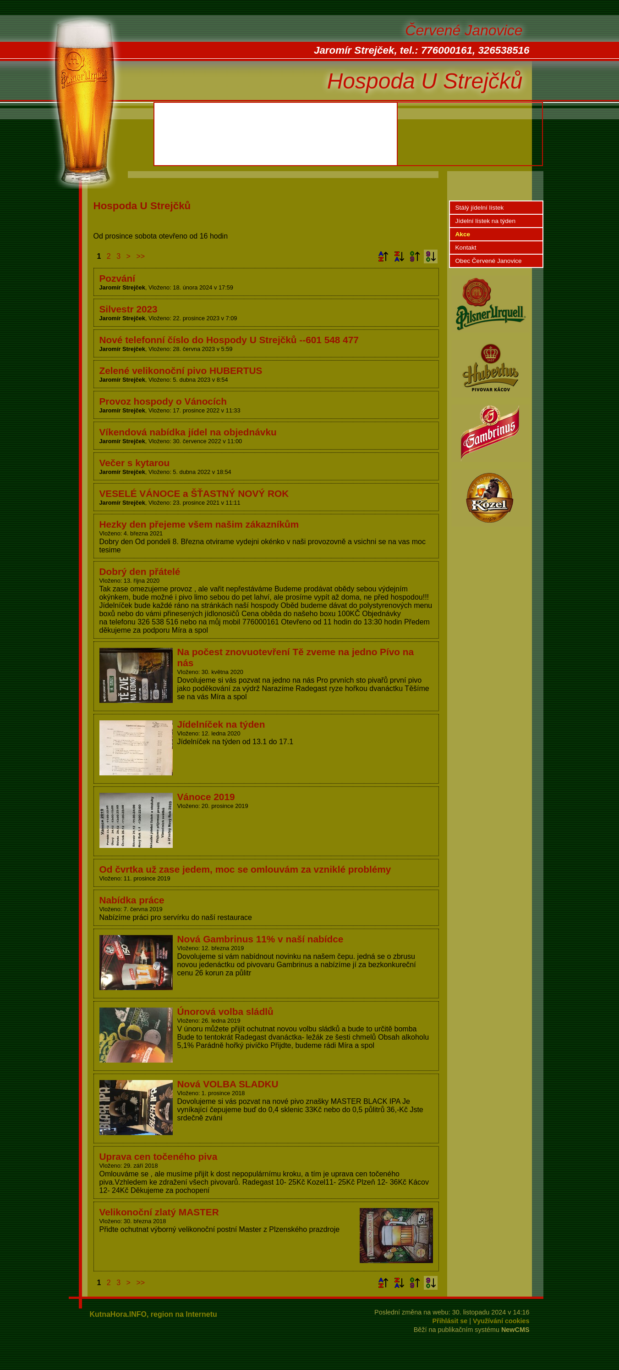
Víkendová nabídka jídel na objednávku (188, 432)
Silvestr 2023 (128, 309)
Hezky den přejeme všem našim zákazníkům (199, 524)
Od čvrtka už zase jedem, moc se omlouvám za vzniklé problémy (245, 869)
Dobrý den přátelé (140, 571)
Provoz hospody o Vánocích (163, 401)
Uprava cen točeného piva (158, 1156)
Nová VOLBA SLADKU (228, 1084)
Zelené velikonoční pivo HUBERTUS (181, 370)
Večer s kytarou (134, 462)
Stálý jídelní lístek (479, 207)
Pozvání (117, 278)
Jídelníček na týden (221, 724)
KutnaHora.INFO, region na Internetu (153, 1314)
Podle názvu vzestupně (383, 256)
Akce (463, 234)
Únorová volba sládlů (225, 1011)
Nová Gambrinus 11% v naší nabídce (260, 939)
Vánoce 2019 (206, 796)
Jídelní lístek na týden (485, 220)
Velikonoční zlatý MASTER (159, 1212)
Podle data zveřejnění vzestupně (415, 256)
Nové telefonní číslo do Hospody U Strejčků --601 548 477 (229, 339)
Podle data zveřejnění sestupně (431, 256)
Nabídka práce (131, 900)
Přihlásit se (450, 1321)
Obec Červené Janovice (488, 260)
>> (140, 256)
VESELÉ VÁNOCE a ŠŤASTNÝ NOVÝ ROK (194, 493)
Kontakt (466, 247)
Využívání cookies (501, 1321)
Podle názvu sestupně (399, 256)
